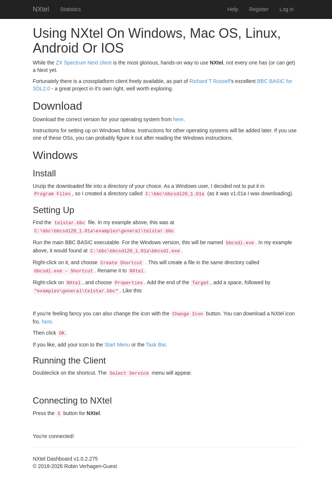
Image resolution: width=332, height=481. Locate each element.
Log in (286, 9)
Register (258, 9)
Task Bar (156, 345)
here (178, 119)
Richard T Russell (210, 81)
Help (232, 9)
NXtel (41, 9)
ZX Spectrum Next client (84, 63)
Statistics (70, 9)
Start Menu (117, 345)
